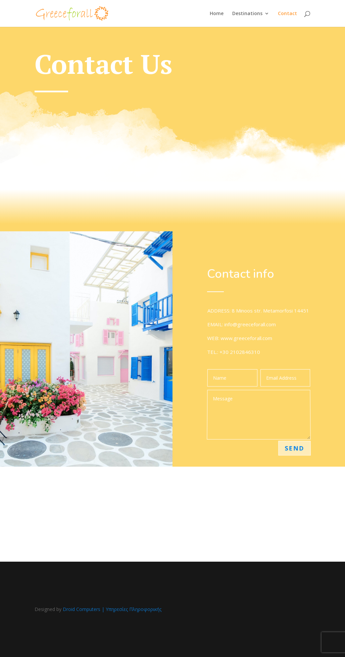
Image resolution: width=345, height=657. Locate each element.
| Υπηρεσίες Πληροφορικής (131, 609)
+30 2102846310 (239, 352)
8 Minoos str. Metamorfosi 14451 (270, 312)
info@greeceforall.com (250, 325)
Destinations (247, 13)
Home (217, 13)
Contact (287, 13)
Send (295, 448)
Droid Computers (81, 609)
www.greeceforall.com (246, 338)
